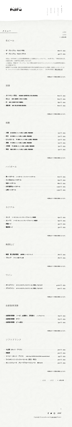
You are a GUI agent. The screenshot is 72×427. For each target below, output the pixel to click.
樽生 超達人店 (59, 69)
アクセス (54, 12)
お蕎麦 (44, 380)
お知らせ (50, 12)
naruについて (58, 12)
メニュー (61, 12)
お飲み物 (61, 380)
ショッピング (47, 12)
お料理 (52, 380)
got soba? (59, 413)
